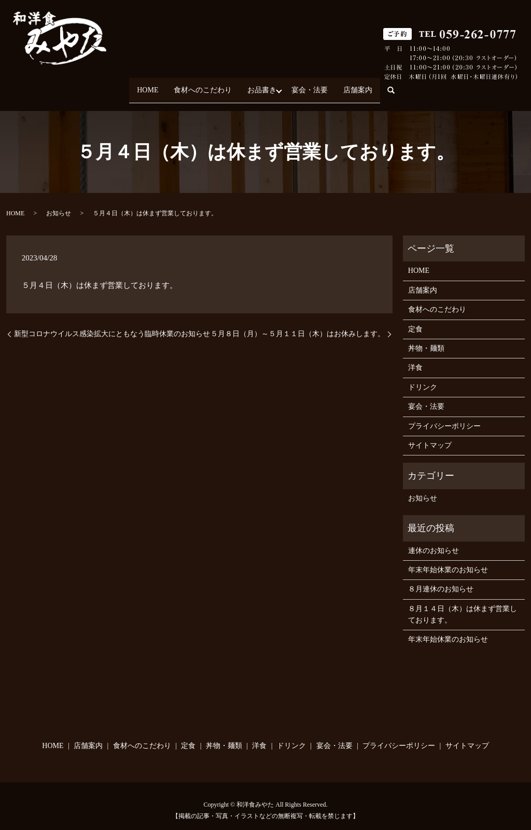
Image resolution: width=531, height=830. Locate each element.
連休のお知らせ (433, 541)
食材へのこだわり (196, 85)
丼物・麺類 (426, 339)
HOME (134, 85)
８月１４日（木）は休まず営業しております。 (462, 605)
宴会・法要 (316, 85)
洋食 (415, 359)
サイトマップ (430, 436)
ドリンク (422, 378)
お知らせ (58, 204)
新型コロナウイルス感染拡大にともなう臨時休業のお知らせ (112, 324)
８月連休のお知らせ (440, 580)
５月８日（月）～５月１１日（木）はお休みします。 (298, 324)
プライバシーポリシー (444, 417)
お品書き (261, 85)
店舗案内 (370, 85)
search (412, 86)
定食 (415, 320)
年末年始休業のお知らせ (448, 560)
